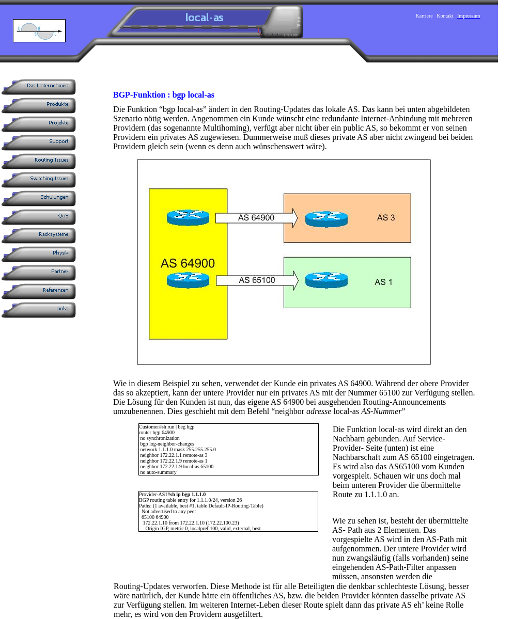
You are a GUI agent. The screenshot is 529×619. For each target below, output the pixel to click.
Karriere (424, 16)
